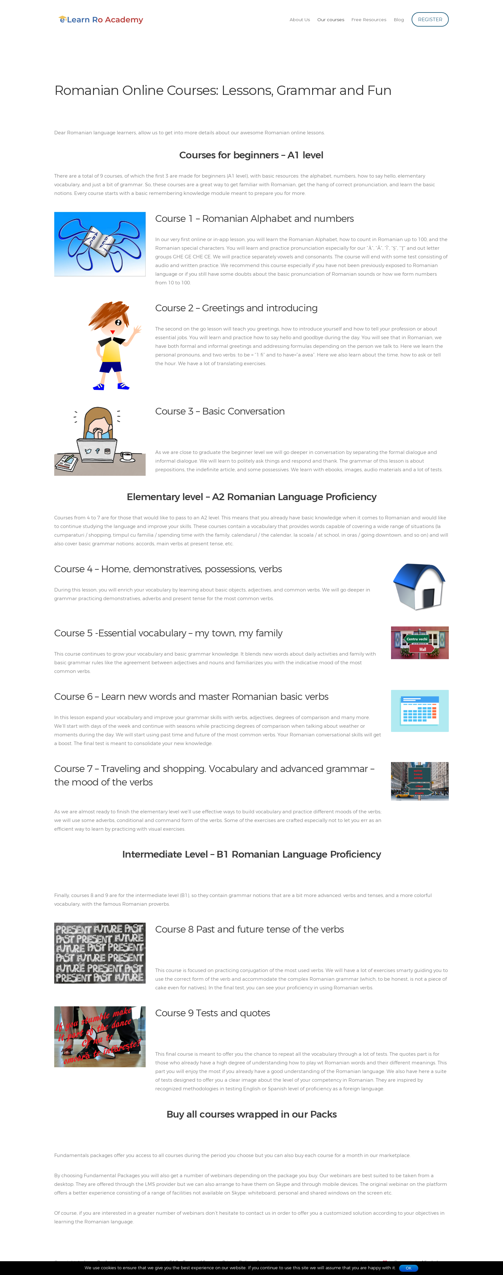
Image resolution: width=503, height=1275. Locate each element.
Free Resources (368, 19)
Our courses (330, 19)
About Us (300, 19)
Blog (399, 19)
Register (430, 19)
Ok (408, 1268)
